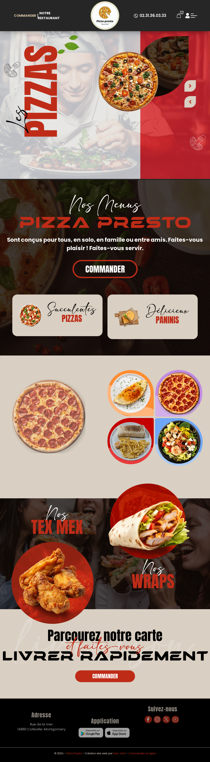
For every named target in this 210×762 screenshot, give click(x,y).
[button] (190, 83)
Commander (25, 15)
